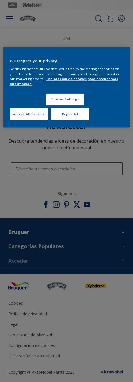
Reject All (70, 114)
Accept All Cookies (29, 114)
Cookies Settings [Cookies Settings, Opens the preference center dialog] (65, 99)
